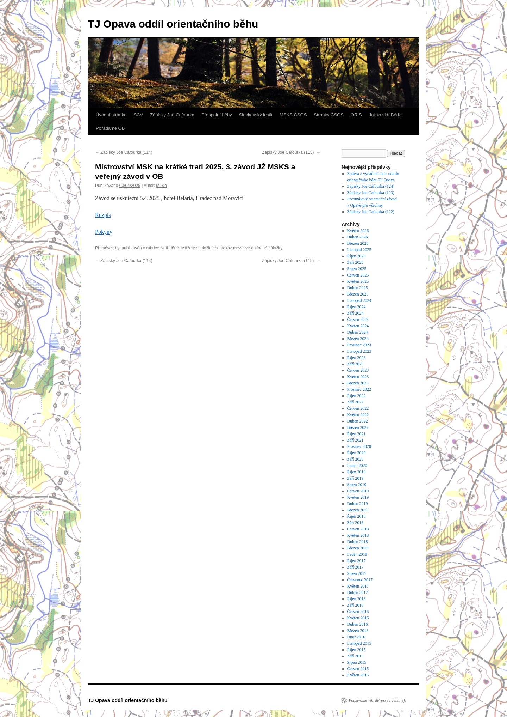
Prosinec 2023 (359, 344)
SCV (138, 114)
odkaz (226, 247)
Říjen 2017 (356, 560)
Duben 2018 (357, 541)
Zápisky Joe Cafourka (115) (291, 152)
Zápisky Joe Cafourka (172, 114)
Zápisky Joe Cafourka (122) (371, 211)
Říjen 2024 (356, 306)
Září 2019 (355, 478)
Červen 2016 (358, 611)
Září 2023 (355, 363)
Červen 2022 (358, 408)
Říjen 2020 (356, 452)
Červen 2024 (358, 319)
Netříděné (169, 247)
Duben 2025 (357, 287)
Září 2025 (355, 262)
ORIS (356, 114)
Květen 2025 (358, 281)
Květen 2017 (358, 586)
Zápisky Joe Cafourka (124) (370, 186)
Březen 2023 (358, 383)
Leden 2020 (357, 465)
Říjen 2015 (356, 649)
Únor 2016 (356, 636)
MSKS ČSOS (293, 114)
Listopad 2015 (359, 643)
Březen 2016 (358, 630)
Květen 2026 (358, 230)
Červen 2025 (358, 275)
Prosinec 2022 (359, 389)
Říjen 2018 (356, 516)
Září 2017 (355, 567)
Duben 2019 (357, 503)
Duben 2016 (357, 624)
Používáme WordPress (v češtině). (377, 700)
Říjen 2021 (356, 433)
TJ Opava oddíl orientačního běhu (173, 24)
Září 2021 (355, 440)
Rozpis (103, 215)
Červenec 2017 (360, 579)
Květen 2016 (358, 617)
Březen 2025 (358, 294)
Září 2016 (355, 605)
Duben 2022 (357, 421)
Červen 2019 (358, 490)
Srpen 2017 (357, 573)
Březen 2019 (358, 510)
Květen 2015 (358, 675)
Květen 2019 (358, 497)
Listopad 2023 (359, 351)
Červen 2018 (358, 529)
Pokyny (103, 232)
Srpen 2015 (357, 662)
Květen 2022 (358, 414)
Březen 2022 (358, 427)
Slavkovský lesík (256, 114)
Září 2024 (355, 313)
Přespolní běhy (216, 114)
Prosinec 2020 (359, 446)
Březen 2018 (358, 548)
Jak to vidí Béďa (385, 114)
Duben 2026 (357, 237)
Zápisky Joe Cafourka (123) (370, 192)
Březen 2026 (358, 243)
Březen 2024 (358, 338)
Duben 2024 (357, 332)
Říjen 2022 (356, 395)
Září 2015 (355, 656)
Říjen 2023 (356, 357)
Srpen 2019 (357, 484)
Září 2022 (355, 402)
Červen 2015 (358, 668)
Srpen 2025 (357, 268)
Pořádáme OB (110, 128)
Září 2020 (355, 459)
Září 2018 (355, 522)
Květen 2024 (358, 325)
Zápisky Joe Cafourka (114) (124, 152)
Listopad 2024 (359, 300)
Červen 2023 (358, 370)
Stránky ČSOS (329, 114)
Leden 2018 (357, 554)
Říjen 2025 (356, 256)
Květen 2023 (358, 376)
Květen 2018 (358, 535)
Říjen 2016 (356, 598)
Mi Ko (161, 185)
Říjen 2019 (356, 471)
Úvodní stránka (111, 114)
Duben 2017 (357, 592)
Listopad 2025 (359, 249)
